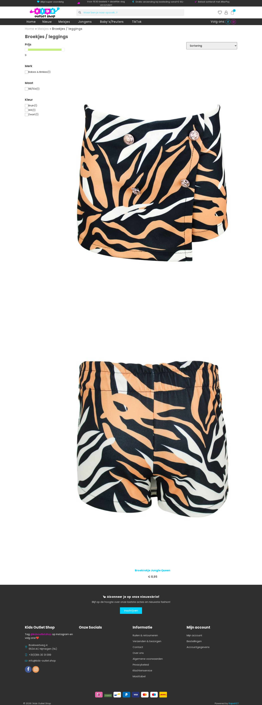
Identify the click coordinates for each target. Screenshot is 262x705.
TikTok (136, 22)
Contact (138, 647)
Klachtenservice (142, 670)
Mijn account (194, 635)
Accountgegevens (198, 647)
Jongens (85, 22)
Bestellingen (194, 641)
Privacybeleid (141, 664)
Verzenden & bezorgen (147, 641)
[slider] (26, 49)
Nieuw (47, 22)
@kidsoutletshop (40, 634)
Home (31, 22)
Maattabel (139, 676)
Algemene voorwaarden (148, 659)
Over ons (138, 653)
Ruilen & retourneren (145, 635)
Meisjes (65, 22)
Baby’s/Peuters (112, 22)
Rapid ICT (234, 703)
